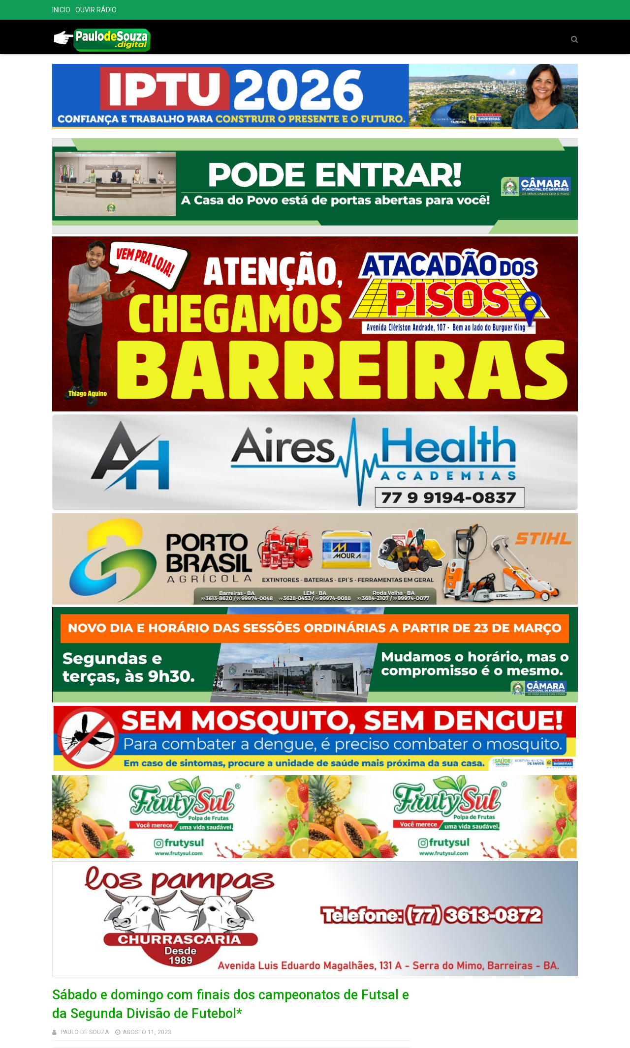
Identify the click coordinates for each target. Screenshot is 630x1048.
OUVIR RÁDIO (96, 10)
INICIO (61, 10)
